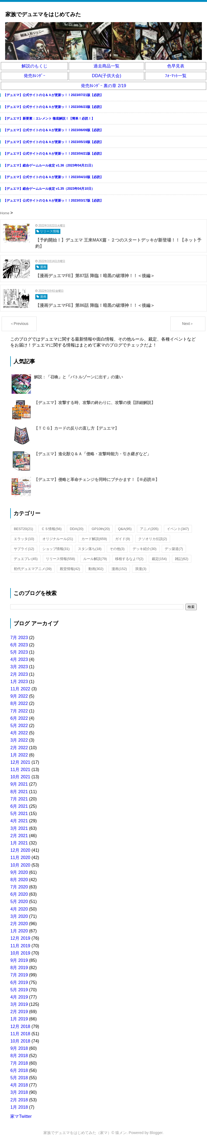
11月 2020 (20, 857)
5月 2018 (19, 1077)
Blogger (156, 1133)
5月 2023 (19, 652)
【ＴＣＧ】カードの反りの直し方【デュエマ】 (76, 428)
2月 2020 (19, 923)
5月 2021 (19, 813)
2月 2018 (19, 1100)
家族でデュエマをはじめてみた (43, 14)
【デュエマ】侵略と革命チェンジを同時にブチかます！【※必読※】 (96, 479)
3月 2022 (19, 740)
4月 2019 (19, 997)
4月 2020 (19, 909)
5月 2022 (19, 725)
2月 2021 (19, 835)
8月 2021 (19, 791)
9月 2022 (19, 696)
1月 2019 (19, 1019)
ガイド (122, 539)
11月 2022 (20, 689)
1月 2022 (19, 755)
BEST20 (23, 529)
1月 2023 (19, 681)
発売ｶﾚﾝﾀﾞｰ (34, 75)
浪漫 (140, 569)
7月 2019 (19, 975)
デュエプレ (25, 559)
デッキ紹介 (144, 549)
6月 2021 (19, 806)
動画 (96, 569)
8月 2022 (19, 703)
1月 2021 (19, 843)
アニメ (149, 529)
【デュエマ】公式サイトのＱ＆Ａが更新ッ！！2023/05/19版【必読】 (53, 142)
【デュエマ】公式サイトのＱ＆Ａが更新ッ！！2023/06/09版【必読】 (53, 130)
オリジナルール (57, 539)
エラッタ (24, 539)
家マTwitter (21, 1116)
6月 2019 (19, 982)
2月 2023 (19, 674)
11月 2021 (20, 769)
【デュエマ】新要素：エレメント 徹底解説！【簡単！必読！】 (49, 118)
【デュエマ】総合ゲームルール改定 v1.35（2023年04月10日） (49, 189)
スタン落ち (90, 549)
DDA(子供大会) (106, 75)
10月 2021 (20, 777)
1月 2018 (19, 1107)
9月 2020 (19, 872)
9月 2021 (19, 784)
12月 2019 (20, 938)
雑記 (181, 559)
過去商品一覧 (106, 66)
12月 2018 (20, 1026)
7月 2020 (19, 887)
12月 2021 (20, 762)
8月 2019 (19, 967)
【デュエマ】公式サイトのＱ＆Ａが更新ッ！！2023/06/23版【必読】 (53, 107)
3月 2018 (19, 1092)
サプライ (24, 549)
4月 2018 (19, 1085)
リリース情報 (60, 559)
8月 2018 (19, 1055)
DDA (77, 529)
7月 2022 (19, 711)
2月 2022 (19, 747)
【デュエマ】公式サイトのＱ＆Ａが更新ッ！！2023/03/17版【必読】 (53, 200)
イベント (178, 529)
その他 (117, 549)
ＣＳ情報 (51, 529)
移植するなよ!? (129, 559)
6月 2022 (19, 718)
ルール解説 (95, 559)
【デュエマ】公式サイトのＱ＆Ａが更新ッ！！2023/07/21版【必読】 (53, 95)
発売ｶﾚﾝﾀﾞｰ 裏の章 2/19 (103, 85)
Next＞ (188, 323)
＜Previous (19, 323)
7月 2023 (19, 637)
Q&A (125, 529)
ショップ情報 (56, 549)
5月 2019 (19, 989)
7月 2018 (19, 1063)
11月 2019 (20, 945)
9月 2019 (19, 960)
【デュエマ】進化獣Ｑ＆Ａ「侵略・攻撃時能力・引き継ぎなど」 (92, 454)
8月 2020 (19, 879)
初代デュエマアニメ (32, 569)
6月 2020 (19, 894)
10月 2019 (20, 953)
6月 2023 (19, 645)
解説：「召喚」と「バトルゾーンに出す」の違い (78, 377)
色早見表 (175, 66)
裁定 (159, 559)
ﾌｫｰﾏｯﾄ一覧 (176, 75)
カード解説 (94, 539)
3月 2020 (19, 916)
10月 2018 (20, 1041)
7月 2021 (19, 799)
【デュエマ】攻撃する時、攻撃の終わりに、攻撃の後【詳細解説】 (94, 402)
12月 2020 (20, 850)
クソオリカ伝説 (152, 539)
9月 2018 (19, 1048)
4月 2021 (19, 821)
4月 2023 (19, 659)
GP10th (101, 529)
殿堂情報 (70, 569)
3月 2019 (19, 1004)
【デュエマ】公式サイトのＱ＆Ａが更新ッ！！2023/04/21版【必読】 (53, 153)
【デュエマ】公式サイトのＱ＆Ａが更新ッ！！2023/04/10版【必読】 (53, 177)
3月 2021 (19, 828)
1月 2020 (19, 931)
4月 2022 (19, 733)
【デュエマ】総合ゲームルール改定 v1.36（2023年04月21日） (49, 165)
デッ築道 (174, 549)
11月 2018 (20, 1033)
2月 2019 (19, 1011)
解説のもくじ (34, 66)
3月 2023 (19, 666)
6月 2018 (19, 1070)
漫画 (119, 569)
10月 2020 (20, 865)
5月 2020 (19, 901)
